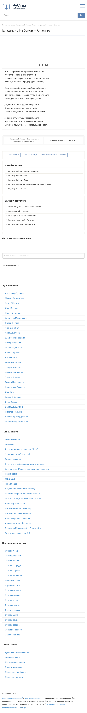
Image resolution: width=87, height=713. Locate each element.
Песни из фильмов (14, 677)
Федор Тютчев (12, 323)
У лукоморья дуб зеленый (17, 454)
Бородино (9, 444)
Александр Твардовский (16, 416)
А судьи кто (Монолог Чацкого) (20, 488)
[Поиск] (39, 15)
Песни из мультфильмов (16, 672)
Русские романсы (13, 667)
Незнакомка (11, 474)
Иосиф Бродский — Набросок (18, 211)
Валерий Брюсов (13, 397)
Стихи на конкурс (13, 630)
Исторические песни (15, 662)
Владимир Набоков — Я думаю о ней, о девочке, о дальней (29, 184)
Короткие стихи (12, 580)
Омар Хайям (11, 402)
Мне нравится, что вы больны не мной (23, 498)
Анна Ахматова (12, 333)
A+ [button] (46, 65)
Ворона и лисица (13, 459)
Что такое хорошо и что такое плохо (22, 493)
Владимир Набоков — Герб (18, 175)
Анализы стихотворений (12, 698)
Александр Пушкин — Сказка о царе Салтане (24, 207)
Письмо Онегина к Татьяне (18, 513)
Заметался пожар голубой (17, 533)
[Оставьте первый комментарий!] (43, 256)
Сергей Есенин (12, 303)
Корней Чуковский (14, 372)
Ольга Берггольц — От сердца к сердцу (22, 215)
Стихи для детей (13, 556)
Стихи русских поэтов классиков (53, 155)
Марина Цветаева (13, 347)
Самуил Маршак (13, 367)
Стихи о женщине (13, 575)
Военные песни (12, 657)
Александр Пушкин (14, 293)
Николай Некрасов (14, 313)
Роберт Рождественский (16, 421)
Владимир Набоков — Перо (18, 180)
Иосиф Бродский (13, 342)
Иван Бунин (10, 392)
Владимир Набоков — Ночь (18, 189)
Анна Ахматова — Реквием (18, 523)
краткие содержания (33, 698)
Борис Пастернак (13, 362)
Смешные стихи (12, 610)
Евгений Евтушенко (14, 382)
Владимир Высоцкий (15, 338)
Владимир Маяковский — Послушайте (23, 528)
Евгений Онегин (12, 439)
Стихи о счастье (13, 155)
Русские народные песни (17, 652)
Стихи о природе (13, 565)
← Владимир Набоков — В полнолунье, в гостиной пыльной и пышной (23, 140)
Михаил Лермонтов (14, 298)
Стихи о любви (12, 551)
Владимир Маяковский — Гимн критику (22, 220)
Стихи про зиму (12, 595)
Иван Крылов (11, 308)
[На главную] (15, 9)
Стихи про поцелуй (30, 155)
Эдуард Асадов (12, 377)
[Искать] (81, 15)
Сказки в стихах (12, 635)
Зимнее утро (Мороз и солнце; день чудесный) (27, 469)
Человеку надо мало (15, 503)
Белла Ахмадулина (14, 407)
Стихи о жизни (12, 560)
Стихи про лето (12, 605)
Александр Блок (13, 352)
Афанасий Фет (12, 328)
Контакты (51, 704)
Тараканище (11, 484)
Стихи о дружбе (12, 570)
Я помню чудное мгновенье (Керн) (21, 449)
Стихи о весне (11, 600)
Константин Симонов (15, 387)
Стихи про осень (13, 590)
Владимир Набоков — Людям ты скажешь (23, 171)
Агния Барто (11, 357)
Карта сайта (27, 707)
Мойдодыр (10, 479)
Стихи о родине (12, 625)
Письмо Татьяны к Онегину (18, 508)
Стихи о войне (11, 620)
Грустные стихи (12, 585)
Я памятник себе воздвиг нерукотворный (25, 464)
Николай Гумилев (13, 412)
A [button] (39, 65)
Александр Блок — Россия (17, 518)
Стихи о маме (11, 615)
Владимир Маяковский (16, 318)
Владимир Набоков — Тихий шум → (63, 140)
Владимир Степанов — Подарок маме (21, 224)
